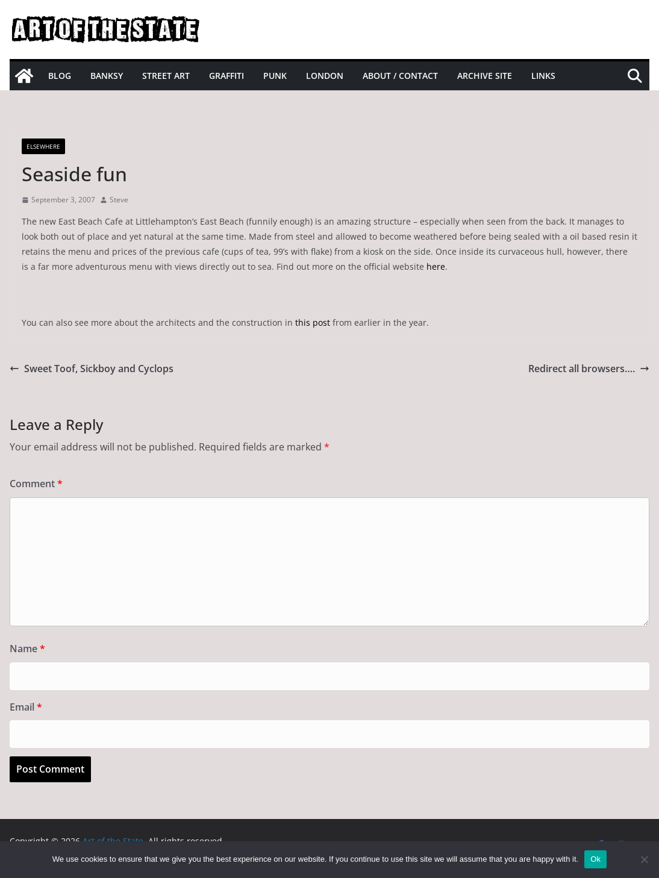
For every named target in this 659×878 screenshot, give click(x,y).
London (324, 75)
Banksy (106, 75)
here (435, 266)
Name (27, 648)
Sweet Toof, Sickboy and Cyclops (91, 368)
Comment (36, 483)
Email (26, 707)
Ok (595, 859)
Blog (59, 75)
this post (312, 322)
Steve (119, 200)
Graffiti (226, 75)
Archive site (484, 75)
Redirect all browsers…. (588, 368)
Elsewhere (43, 146)
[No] (644, 859)
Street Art (166, 75)
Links (543, 75)
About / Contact (400, 75)
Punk (275, 75)
